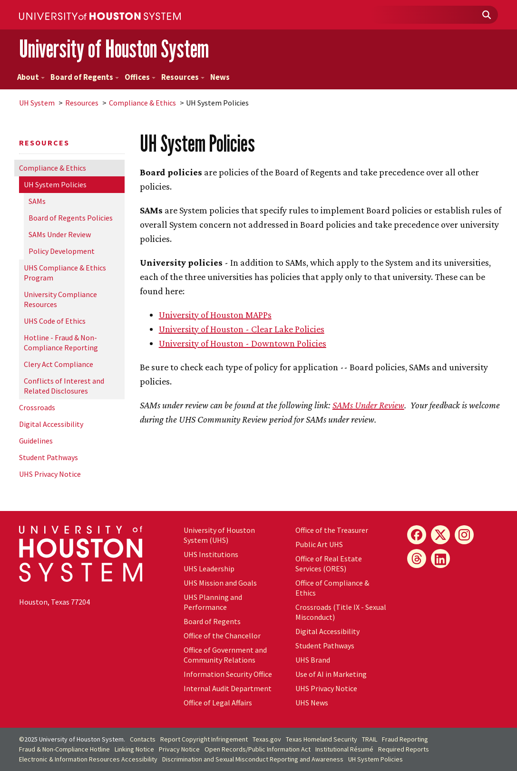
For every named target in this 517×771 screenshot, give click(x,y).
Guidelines (36, 440)
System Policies (55, 184)
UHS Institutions (211, 554)
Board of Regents (84, 77)
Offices (140, 77)
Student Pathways (48, 457)
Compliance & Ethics (142, 102)
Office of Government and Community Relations (225, 655)
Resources (183, 77)
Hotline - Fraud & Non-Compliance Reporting (61, 342)
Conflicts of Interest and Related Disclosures (64, 385)
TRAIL (369, 739)
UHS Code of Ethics (55, 321)
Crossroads (37, 407)
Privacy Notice (179, 749)
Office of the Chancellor (222, 635)
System (37, 102)
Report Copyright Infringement (204, 739)
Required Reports (403, 749)
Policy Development (62, 251)
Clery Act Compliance (58, 364)
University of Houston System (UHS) (219, 535)
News (220, 77)
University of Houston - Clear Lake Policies (241, 329)
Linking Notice (134, 749)
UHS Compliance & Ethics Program (65, 272)
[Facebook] (416, 534)
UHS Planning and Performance (213, 602)
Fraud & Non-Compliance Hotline (64, 749)
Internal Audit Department (228, 688)
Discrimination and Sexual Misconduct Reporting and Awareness (252, 759)
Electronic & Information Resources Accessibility (88, 759)
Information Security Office (228, 674)
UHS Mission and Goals (220, 583)
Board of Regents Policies (71, 217)
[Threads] (416, 558)
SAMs (37, 201)
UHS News (311, 702)
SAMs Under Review (60, 234)
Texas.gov (267, 739)
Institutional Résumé (344, 749)
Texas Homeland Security (321, 739)
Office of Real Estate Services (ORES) (328, 563)
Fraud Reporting (405, 739)
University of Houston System (114, 48)
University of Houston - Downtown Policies (242, 343)
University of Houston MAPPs (215, 314)
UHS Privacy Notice (50, 474)
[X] (440, 534)
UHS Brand (312, 660)
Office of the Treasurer (331, 530)
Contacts (143, 739)
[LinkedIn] (440, 558)
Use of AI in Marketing (331, 674)
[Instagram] (464, 534)
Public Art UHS (319, 544)
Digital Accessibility (51, 424)
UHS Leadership (209, 568)
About (31, 77)
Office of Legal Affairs (218, 702)
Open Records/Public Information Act (258, 749)
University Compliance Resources (60, 299)
